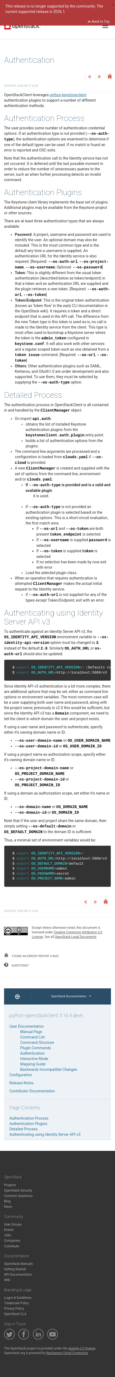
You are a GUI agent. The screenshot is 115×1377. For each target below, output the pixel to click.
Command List (32, 1037)
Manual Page (31, 1032)
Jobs (7, 1235)
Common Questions (18, 1196)
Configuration (20, 1075)
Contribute (11, 1246)
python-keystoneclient (68, 95)
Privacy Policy (14, 1308)
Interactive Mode (34, 1059)
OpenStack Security (18, 1190)
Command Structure (37, 1042)
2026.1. (59, 11)
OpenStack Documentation (71, 996)
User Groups (13, 1224)
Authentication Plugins (28, 1123)
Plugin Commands (35, 1048)
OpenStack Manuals (18, 1264)
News (8, 1207)
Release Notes (21, 1083)
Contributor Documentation (32, 1091)
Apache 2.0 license (81, 1348)
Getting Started (15, 1269)
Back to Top (99, 21)
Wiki (7, 1280)
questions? (16, 964)
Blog (7, 1201)
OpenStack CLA (15, 1314)
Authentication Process (28, 1118)
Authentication (32, 1053)
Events (9, 1230)
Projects (10, 1185)
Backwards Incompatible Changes (48, 1069)
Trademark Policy (16, 1303)
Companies (12, 1241)
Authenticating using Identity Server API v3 (45, 1134)
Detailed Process (23, 1129)
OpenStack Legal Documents (75, 937)
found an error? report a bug (31, 955)
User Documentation (26, 1026)
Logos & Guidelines (18, 1298)
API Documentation (18, 1274)
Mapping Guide (33, 1064)
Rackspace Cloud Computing (67, 1353)
